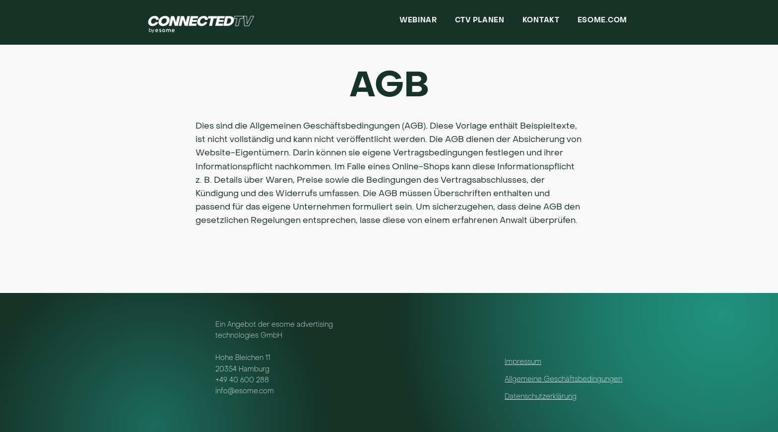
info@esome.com (244, 391)
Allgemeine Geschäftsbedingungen (563, 379)
